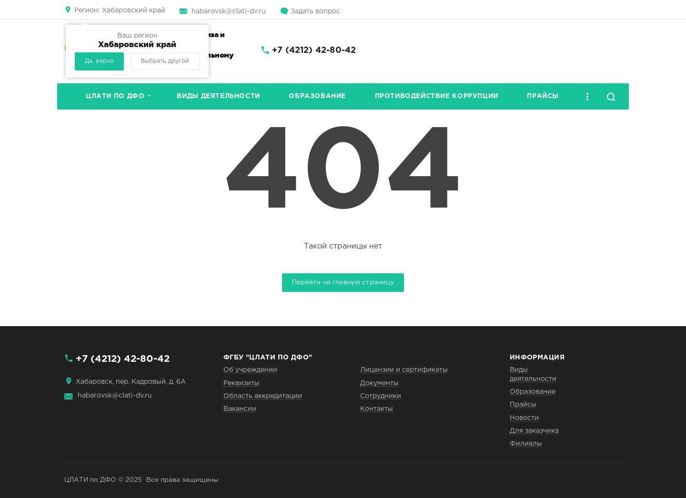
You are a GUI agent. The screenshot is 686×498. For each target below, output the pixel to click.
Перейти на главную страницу (343, 282)
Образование (317, 96)
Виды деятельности (218, 96)
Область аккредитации (262, 396)
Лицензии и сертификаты (404, 370)
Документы (379, 383)
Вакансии (239, 409)
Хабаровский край (119, 10)
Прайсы (543, 96)
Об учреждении (250, 370)
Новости (524, 418)
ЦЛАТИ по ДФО (115, 96)
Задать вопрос (315, 11)
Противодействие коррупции (436, 96)
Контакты (376, 409)
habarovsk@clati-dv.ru (229, 11)
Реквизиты (241, 383)
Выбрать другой (165, 61)
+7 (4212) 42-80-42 (314, 50)
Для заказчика (534, 431)
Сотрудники (380, 396)
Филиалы (526, 444)
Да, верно (99, 61)
